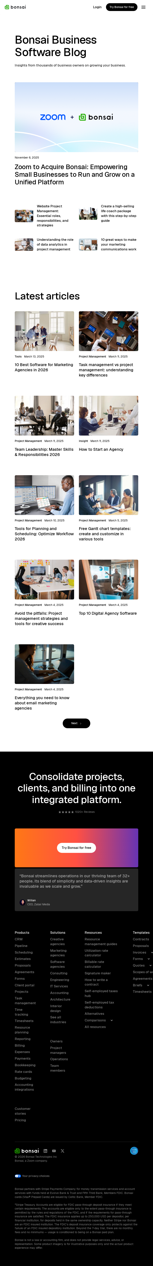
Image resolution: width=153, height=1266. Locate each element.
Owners (56, 1041)
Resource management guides (101, 941)
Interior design (56, 1008)
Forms (20, 978)
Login (97, 7)
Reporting (22, 1039)
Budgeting (23, 1078)
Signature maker (98, 973)
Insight (83, 441)
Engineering (59, 980)
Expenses (22, 1052)
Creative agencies (57, 941)
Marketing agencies (58, 953)
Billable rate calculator (94, 964)
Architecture (60, 999)
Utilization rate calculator (96, 953)
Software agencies (57, 964)
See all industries (58, 1019)
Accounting (59, 993)
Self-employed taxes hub (101, 993)
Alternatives (94, 1013)
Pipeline (21, 946)
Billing (20, 1045)
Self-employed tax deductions (99, 1004)
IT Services (59, 986)
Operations (59, 1059)
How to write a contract (96, 982)
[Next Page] (76, 724)
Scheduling (24, 952)
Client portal (24, 985)
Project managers (58, 1050)
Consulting (58, 973)
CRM (19, 939)
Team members (57, 1068)
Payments (22, 1058)
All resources (95, 1027)
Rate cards (23, 1071)
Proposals (23, 965)
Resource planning (22, 1029)
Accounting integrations (24, 1087)
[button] (143, 7)
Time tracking (21, 1012)
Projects (21, 991)
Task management (25, 1000)
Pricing (20, 1120)
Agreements (24, 972)
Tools (18, 357)
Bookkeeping (25, 1065)
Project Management (92, 357)
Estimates (23, 959)
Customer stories (23, 1111)
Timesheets (24, 1021)
